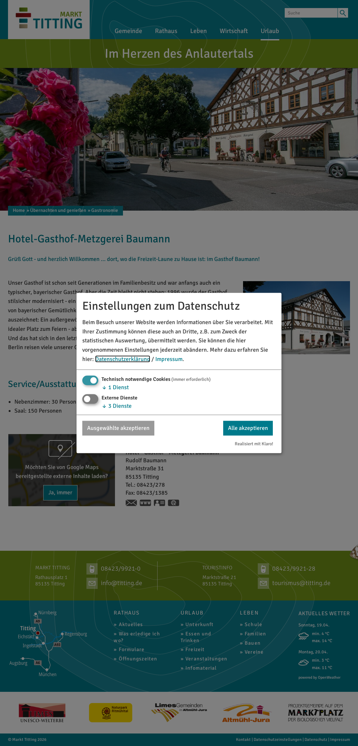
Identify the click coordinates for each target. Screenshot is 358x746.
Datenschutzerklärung (122, 359)
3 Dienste (117, 405)
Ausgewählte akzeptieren (118, 428)
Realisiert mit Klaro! (254, 444)
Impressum (169, 359)
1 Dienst (115, 386)
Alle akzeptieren (248, 428)
